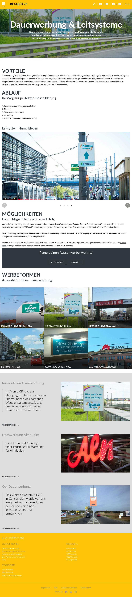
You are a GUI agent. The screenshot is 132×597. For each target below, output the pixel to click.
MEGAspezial (71, 548)
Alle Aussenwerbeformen (12, 575)
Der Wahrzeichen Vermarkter (13, 557)
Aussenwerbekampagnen (12, 554)
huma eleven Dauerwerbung (23, 383)
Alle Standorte (7, 572)
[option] (66, 166)
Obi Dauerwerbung (16, 486)
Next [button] (127, 205)
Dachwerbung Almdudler (20, 435)
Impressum (45, 588)
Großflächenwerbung (10, 548)
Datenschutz (86, 588)
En (126, 4)
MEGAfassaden (72, 557)
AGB (55, 588)
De (129, 4)
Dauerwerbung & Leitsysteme (13, 551)
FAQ (4, 560)
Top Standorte (7, 570)
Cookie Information (69, 588)
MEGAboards (71, 554)
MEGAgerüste (71, 560)
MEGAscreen (71, 551)
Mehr (9, 425)
